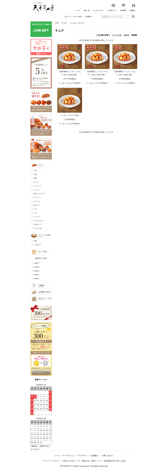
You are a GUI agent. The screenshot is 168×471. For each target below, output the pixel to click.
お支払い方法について (71, 461)
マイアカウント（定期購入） (88, 456)
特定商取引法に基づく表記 (115, 461)
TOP (57, 23)
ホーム (58, 456)
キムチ (64, 23)
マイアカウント (68, 456)
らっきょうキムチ (77, 23)
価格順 (126, 35)
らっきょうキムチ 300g (70, 115)
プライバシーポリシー (51, 461)
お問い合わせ (107, 456)
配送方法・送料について (92, 461)
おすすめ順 (116, 35)
